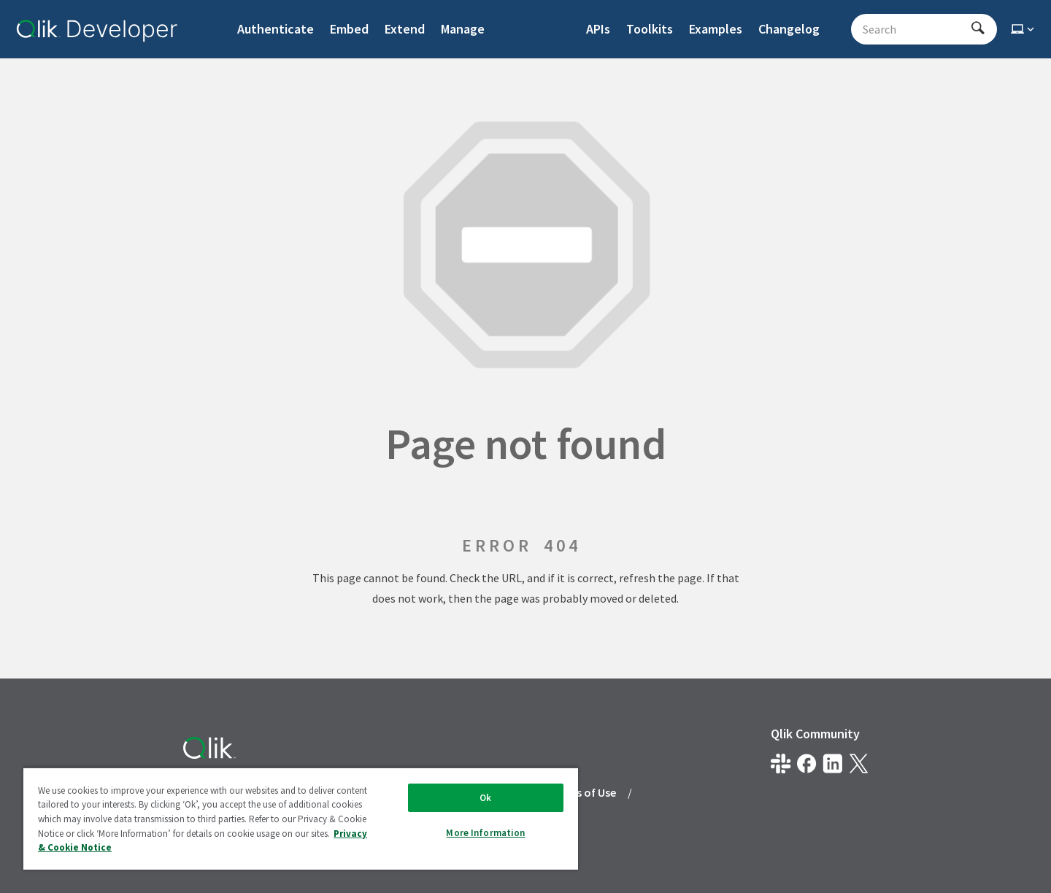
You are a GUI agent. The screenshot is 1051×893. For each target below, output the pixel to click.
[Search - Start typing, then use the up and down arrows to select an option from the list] (915, 29)
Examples (715, 28)
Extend (405, 28)
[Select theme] (1024, 29)
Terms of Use (583, 792)
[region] (300, 818)
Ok (485, 798)
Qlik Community (815, 733)
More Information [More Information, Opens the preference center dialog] (485, 833)
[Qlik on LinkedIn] (832, 763)
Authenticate (275, 28)
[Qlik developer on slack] (780, 763)
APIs (598, 28)
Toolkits (649, 28)
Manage (463, 28)
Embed (349, 28)
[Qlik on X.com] (859, 763)
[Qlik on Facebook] (807, 763)
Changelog (789, 28)
